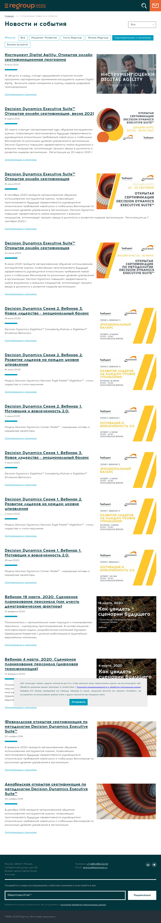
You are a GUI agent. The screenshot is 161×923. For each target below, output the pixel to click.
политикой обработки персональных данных (83, 905)
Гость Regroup (72, 37)
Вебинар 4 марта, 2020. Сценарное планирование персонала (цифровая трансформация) (41, 664)
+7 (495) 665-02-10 (97, 864)
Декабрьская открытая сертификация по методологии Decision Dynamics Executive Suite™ (46, 789)
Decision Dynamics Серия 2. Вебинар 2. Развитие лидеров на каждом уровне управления (44, 359)
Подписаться (142, 895)
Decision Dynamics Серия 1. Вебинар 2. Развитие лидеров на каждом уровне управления (43, 504)
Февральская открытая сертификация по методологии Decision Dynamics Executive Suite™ (46, 726)
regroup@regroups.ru (95, 867)
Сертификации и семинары (132, 37)
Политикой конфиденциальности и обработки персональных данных (109, 687)
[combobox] (142, 24)
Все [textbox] (133, 24)
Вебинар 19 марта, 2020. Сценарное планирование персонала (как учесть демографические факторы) (42, 601)
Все (22, 37)
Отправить (79, 702)
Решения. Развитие (44, 37)
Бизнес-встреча (17, 44)
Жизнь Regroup (98, 37)
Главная (9, 16)
